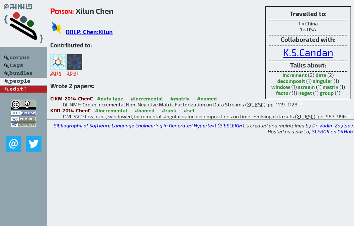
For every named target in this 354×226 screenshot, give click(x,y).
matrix (330, 87)
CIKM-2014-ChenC (71, 98)
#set (189, 110)
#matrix (180, 98)
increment (294, 75)
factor (283, 93)
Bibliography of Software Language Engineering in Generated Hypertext (134, 125)
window (280, 87)
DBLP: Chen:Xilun (89, 31)
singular (323, 81)
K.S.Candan (308, 52)
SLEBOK (320, 131)
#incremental (147, 98)
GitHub (345, 131)
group (327, 93)
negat (305, 93)
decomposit (291, 81)
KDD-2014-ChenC (70, 110)
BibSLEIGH (230, 125)
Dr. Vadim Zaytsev (332, 125)
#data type (110, 98)
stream (306, 87)
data (320, 75)
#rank (169, 110)
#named (207, 98)
